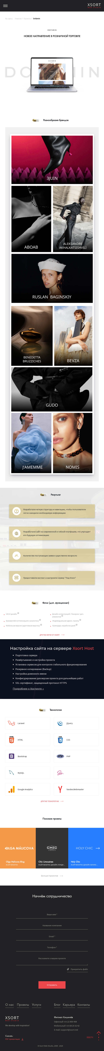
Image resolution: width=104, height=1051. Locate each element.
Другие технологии (52, 801)
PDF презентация (14, 1039)
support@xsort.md (69, 1029)
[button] (6, 848)
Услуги (36, 1004)
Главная (18, 18)
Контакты (83, 1004)
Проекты (27, 18)
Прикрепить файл (77, 969)
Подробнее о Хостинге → (28, 688)
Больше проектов (52, 875)
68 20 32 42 (72, 1025)
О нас (9, 1004)
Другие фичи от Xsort (52, 635)
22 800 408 (70, 1021)
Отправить (52, 985)
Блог (57, 1004)
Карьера (69, 1004)
